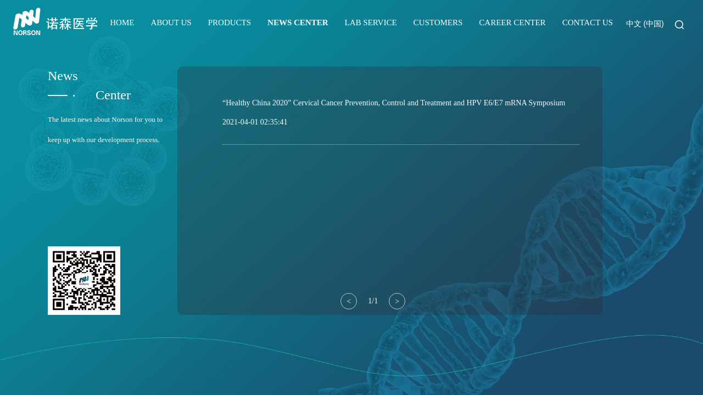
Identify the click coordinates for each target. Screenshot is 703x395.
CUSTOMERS (438, 22)
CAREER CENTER (512, 22)
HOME (122, 22)
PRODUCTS (229, 22)
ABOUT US (170, 22)
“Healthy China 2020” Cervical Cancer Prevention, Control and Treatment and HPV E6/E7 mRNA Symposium (393, 103)
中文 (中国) (645, 23)
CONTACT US (587, 22)
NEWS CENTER (297, 22)
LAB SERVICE (371, 22)
